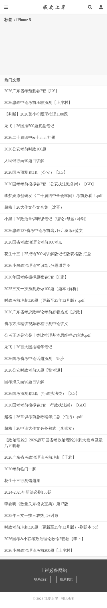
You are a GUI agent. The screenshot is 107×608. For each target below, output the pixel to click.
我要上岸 (53, 7)
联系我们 (41, 579)
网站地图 (67, 599)
